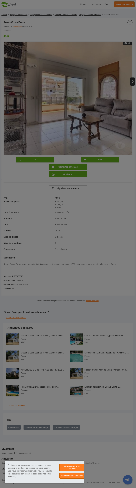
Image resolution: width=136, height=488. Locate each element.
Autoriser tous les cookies (72, 468)
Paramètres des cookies (72, 476)
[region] (44, 472)
